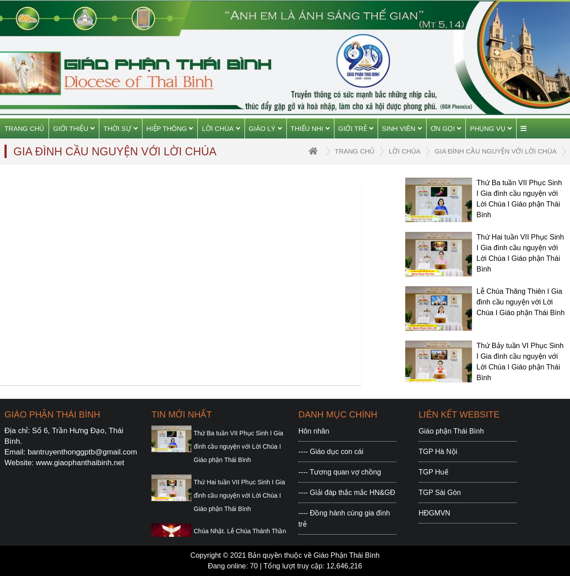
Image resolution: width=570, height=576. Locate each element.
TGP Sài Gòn (440, 492)
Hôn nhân (313, 431)
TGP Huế (433, 472)
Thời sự (120, 128)
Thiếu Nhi (310, 128)
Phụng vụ (491, 128)
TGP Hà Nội (438, 451)
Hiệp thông (170, 128)
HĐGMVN (434, 513)
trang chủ (355, 151)
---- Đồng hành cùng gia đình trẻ (344, 518)
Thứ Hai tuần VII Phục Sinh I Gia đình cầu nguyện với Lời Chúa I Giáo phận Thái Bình (239, 495)
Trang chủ (24, 128)
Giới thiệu (73, 128)
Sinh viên (402, 128)
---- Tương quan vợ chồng (339, 472)
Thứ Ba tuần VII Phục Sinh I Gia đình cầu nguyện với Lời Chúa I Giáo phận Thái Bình (238, 446)
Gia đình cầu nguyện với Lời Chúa (496, 151)
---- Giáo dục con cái (330, 451)
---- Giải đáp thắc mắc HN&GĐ (346, 492)
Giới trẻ (355, 128)
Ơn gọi (446, 128)
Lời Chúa (221, 128)
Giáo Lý (265, 128)
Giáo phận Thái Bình (451, 431)
